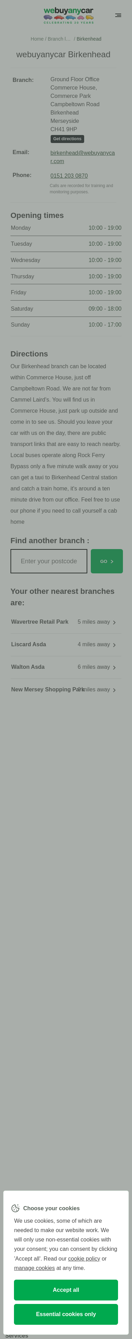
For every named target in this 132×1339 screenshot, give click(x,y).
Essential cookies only (66, 1314)
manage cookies (34, 1268)
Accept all (66, 1290)
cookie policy (84, 1259)
